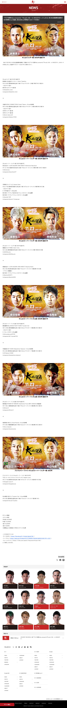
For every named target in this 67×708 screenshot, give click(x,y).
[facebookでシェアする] (60, 560)
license (36, 668)
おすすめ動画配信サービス (58, 698)
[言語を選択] (4, 2)
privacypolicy (18, 703)
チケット (7, 704)
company (44, 703)
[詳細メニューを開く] (65, 2)
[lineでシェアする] (63, 560)
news (5, 655)
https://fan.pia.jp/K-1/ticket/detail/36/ (22, 536)
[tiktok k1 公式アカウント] (22, 647)
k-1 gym (36, 682)
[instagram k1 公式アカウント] (16, 647)
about (21, 657)
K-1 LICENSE (37, 687)
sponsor (6, 664)
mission (50, 703)
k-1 (38, 673)
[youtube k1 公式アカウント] (28, 647)
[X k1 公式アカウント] (13, 647)
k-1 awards (37, 677)
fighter (6, 681)
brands (6, 662)
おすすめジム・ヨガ (49, 698)
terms (25, 703)
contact (31, 703)
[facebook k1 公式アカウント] (19, 647)
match (6, 657)
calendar (21, 655)
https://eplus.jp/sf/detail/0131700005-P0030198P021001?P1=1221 (30, 538)
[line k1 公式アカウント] (25, 647)
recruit (38, 703)
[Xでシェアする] (57, 560)
